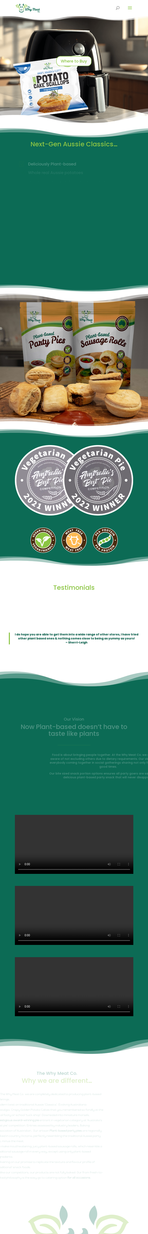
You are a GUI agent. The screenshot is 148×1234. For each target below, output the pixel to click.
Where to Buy (74, 62)
